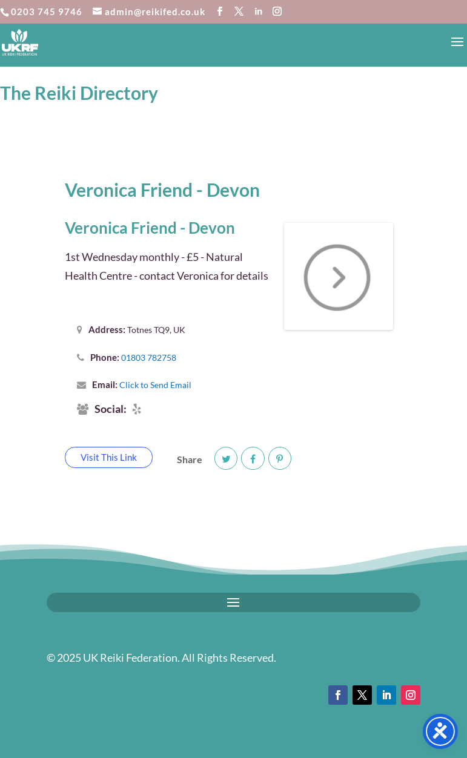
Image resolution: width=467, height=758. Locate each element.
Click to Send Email (155, 385)
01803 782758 (148, 357)
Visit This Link (109, 457)
